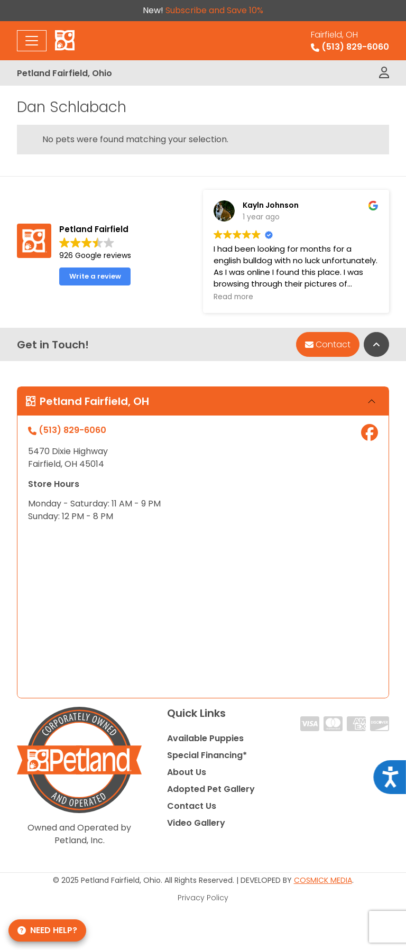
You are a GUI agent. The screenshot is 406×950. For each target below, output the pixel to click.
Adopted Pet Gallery (211, 789)
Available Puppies (205, 738)
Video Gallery (196, 823)
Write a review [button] (95, 276)
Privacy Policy (203, 897)
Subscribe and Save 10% (214, 10)
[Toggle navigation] (32, 40)
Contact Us (191, 806)
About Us (186, 772)
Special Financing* (207, 755)
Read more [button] (233, 297)
